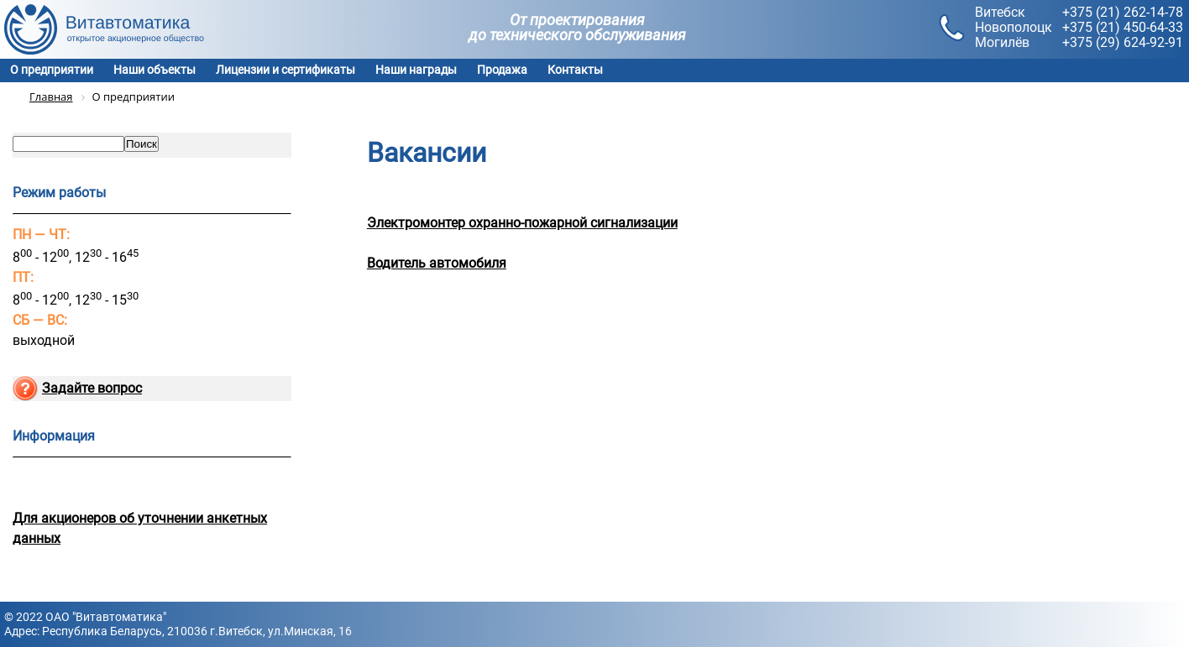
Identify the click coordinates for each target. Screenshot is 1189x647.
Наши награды (416, 70)
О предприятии (51, 70)
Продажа (502, 70)
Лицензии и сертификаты (285, 70)
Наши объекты (154, 70)
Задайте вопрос (92, 388)
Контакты (575, 70)
